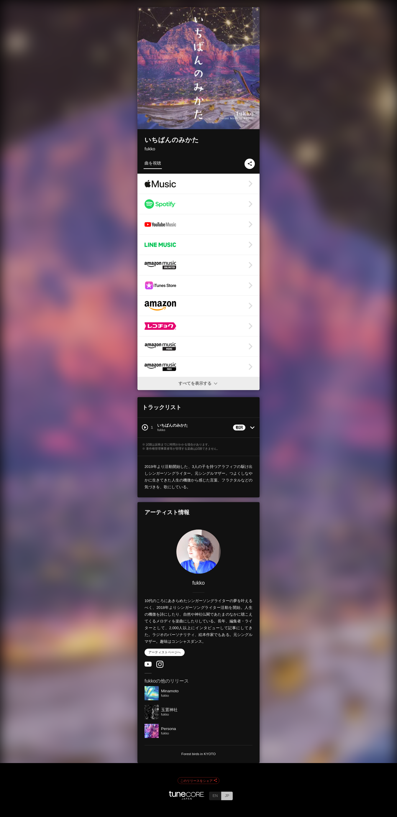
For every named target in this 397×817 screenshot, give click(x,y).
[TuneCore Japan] (186, 797)
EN (215, 795)
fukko (150, 148)
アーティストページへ (164, 652)
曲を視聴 (153, 163)
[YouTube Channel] (148, 665)
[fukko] (198, 552)
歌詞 (239, 427)
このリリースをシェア (198, 781)
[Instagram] (159, 666)
